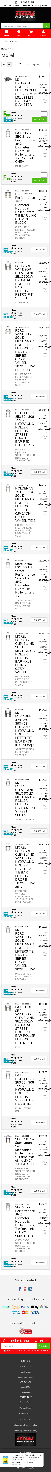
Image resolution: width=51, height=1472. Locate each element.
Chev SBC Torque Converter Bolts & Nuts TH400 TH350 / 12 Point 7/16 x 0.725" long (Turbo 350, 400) (25, 1459)
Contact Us (26, 1392)
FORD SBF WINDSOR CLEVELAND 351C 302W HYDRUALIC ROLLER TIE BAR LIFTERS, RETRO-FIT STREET (24, 282)
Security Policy (25, 1419)
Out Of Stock (39, 249)
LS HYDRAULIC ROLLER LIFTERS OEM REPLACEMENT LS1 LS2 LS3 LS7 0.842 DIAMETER (27, 92)
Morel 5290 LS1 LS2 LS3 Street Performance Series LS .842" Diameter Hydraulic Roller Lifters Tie (25, 580)
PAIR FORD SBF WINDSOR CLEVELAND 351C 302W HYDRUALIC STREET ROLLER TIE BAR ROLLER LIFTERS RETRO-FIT (25, 1025)
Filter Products (11, 41)
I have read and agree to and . (27, 1350)
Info (45, 96)
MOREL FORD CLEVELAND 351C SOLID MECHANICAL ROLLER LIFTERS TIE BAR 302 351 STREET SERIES (26, 799)
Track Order (25, 1372)
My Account (25, 1366)
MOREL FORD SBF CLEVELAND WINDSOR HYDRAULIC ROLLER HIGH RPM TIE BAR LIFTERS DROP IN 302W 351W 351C (25, 867)
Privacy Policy (44, 1350)
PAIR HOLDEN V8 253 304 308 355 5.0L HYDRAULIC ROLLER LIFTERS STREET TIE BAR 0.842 (24, 1089)
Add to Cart (39, 119)
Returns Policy (25, 1413)
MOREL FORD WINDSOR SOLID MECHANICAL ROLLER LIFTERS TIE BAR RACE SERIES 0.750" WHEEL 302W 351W (26, 949)
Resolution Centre (25, 1377)
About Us (25, 1387)
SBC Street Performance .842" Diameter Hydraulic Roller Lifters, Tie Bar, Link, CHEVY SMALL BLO (25, 1221)
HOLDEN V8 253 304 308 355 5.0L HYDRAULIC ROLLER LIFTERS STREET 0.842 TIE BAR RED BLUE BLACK (25, 429)
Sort (20, 63)
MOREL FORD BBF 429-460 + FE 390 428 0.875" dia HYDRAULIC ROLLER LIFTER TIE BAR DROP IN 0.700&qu (25, 729)
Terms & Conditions (29, 1350)
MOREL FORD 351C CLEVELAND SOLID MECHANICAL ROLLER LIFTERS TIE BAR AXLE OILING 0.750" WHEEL (26, 654)
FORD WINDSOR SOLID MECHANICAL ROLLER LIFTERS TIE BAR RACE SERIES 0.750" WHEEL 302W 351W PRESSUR (26, 350)
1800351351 (26, 2)
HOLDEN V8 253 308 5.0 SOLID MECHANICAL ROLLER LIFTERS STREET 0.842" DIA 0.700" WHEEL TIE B (26, 504)
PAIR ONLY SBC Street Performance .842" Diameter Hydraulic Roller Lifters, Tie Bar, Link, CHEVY (25, 147)
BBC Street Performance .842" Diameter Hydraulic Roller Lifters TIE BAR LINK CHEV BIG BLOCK (25, 208)
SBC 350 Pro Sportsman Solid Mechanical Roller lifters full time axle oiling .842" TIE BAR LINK (25, 1151)
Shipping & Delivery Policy (25, 1425)
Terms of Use (26, 1402)
